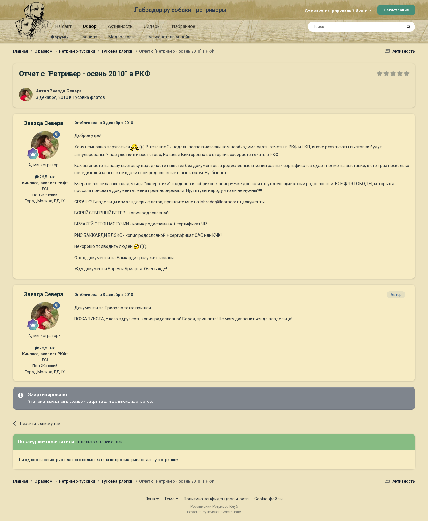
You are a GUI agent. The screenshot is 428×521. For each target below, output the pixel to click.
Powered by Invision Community (214, 512)
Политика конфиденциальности (216, 498)
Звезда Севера (66, 90)
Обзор (90, 28)
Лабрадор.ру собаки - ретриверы (180, 10)
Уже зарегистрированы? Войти (338, 10)
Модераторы (121, 36)
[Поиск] (341, 27)
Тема (171, 498)
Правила (88, 36)
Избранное (183, 26)
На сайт (63, 26)
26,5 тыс (45, 176)
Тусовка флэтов (88, 97)
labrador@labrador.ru (220, 201)
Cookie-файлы (268, 498)
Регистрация (396, 10)
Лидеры (152, 26)
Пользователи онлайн (168, 36)
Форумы (60, 36)
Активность (120, 26)
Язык (152, 498)
